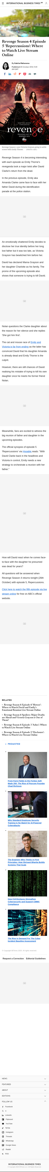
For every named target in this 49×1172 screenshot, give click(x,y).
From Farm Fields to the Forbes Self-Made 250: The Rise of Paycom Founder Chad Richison (26, 783)
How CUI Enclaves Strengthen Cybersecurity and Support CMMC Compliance (24, 901)
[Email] (29, 74)
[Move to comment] (35, 74)
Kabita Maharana (21, 63)
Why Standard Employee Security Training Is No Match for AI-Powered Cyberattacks (24, 823)
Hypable (27, 451)
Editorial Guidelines (36, 958)
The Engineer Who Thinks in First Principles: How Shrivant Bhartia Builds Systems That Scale (26, 862)
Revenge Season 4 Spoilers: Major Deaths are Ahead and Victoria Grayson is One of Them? (23, 718)
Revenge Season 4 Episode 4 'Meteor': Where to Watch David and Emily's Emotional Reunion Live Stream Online (21, 708)
